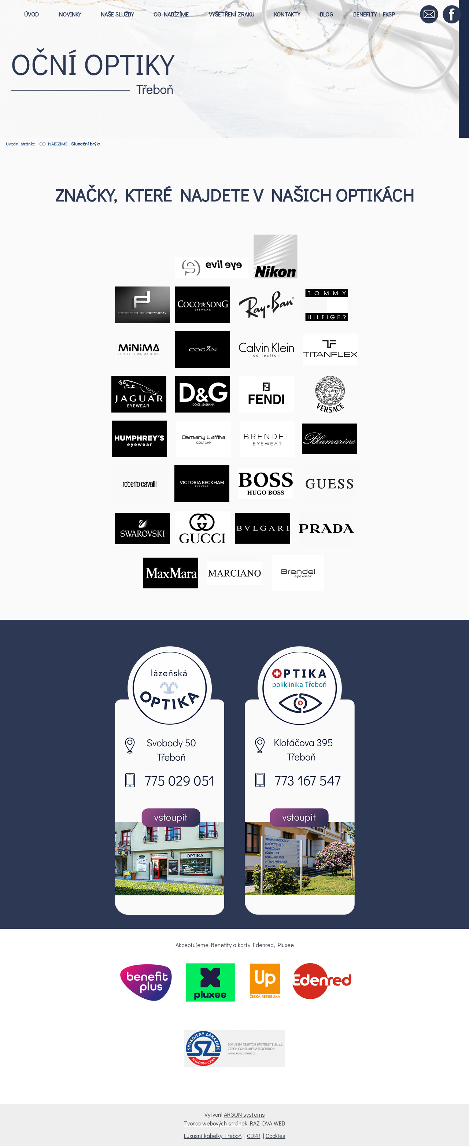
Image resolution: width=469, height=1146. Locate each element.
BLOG (326, 14)
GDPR (254, 1135)
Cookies (275, 1135)
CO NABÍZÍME (171, 14)
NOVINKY (70, 14)
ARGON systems (244, 1114)
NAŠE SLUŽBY (117, 14)
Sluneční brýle (85, 144)
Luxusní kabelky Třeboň (213, 1135)
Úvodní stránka (21, 144)
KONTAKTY (287, 14)
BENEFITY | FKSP (374, 14)
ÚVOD (31, 14)
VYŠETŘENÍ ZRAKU (231, 14)
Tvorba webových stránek (215, 1123)
